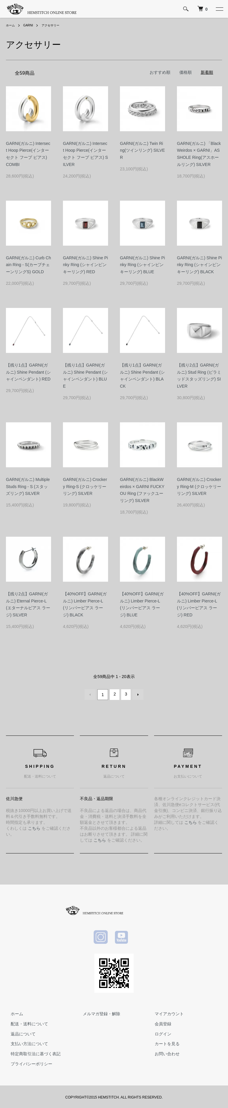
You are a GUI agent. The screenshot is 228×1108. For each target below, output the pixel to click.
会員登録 (158, 1022)
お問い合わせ (162, 1052)
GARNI (30, 25)
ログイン (158, 1032)
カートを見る (162, 1042)
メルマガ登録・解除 (96, 1012)
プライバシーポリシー (27, 1062)
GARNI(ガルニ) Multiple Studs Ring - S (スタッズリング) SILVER (28, 486)
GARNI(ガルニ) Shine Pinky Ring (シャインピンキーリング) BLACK (199, 264)
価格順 (185, 72)
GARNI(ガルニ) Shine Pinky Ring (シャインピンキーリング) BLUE (142, 264)
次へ (136, 694)
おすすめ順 (160, 72)
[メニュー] (219, 9)
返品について (18, 1032)
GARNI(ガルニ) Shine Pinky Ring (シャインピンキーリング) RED (85, 264)
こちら (34, 826)
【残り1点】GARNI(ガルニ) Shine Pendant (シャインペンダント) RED (28, 372)
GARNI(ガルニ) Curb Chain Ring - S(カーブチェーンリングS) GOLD (28, 264)
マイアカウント (164, 1012)
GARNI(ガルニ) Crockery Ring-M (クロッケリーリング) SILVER (199, 486)
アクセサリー (55, 25)
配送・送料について (24, 1022)
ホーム (11, 25)
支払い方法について (24, 1042)
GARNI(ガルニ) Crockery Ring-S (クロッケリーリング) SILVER (85, 486)
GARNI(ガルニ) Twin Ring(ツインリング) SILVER (142, 150)
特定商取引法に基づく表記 (31, 1052)
